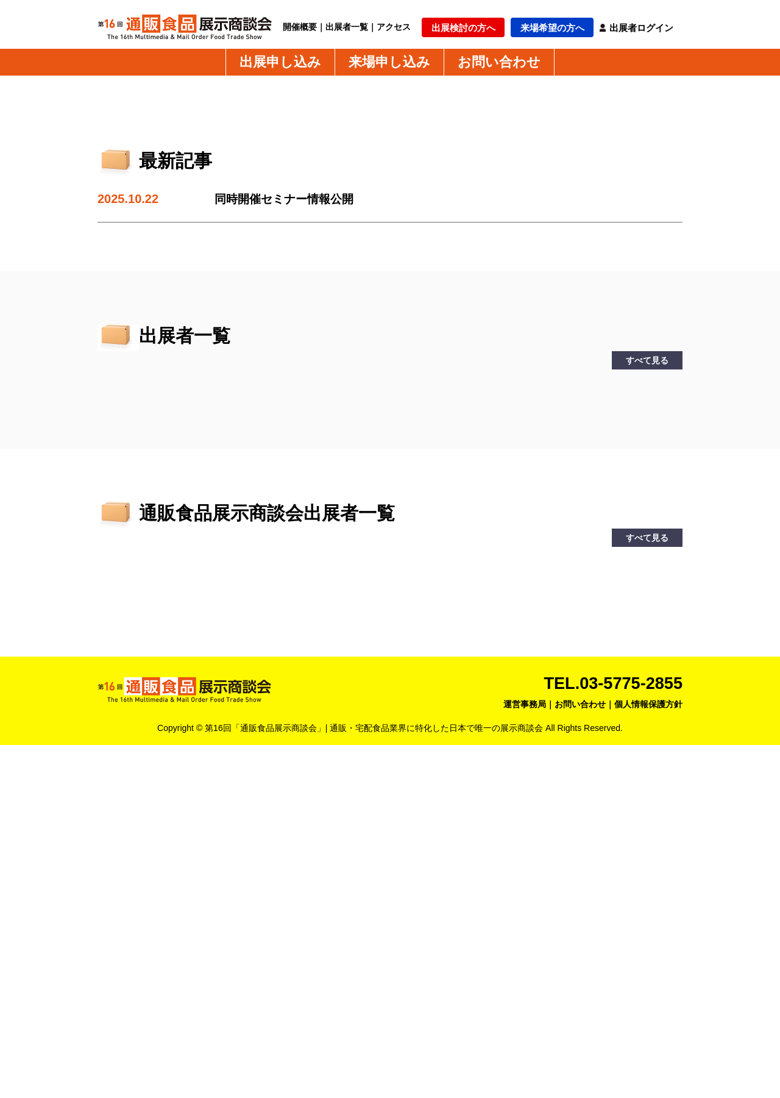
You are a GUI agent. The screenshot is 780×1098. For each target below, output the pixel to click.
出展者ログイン (641, 27)
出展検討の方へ (463, 27)
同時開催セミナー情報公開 (287, 552)
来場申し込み (389, 62)
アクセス (394, 27)
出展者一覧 (346, 27)
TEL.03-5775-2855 (610, 1036)
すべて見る (647, 713)
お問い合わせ (499, 62)
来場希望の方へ (552, 27)
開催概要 (300, 27)
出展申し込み (280, 62)
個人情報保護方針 (648, 1057)
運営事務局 (524, 1057)
